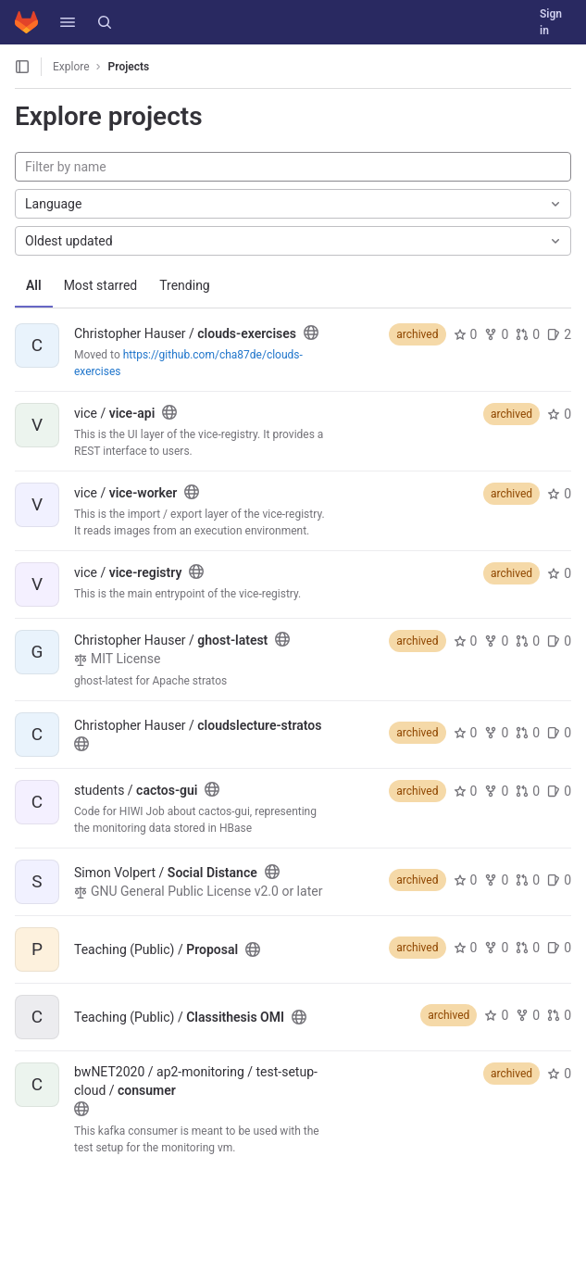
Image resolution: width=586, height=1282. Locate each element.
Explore (71, 66)
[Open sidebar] (22, 67)
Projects (129, 66)
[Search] (104, 22)
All (34, 285)
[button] (67, 22)
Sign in (551, 22)
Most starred (101, 285)
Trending (184, 285)
